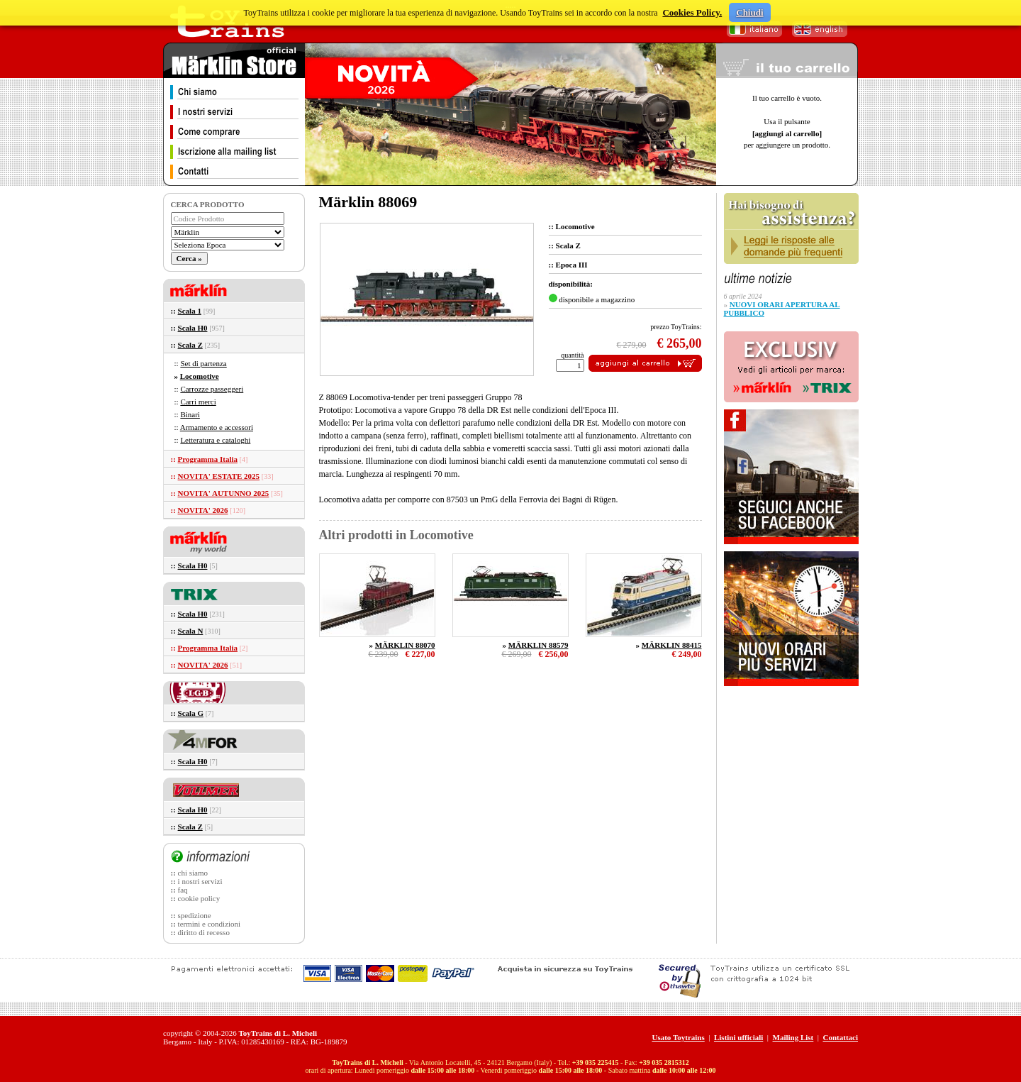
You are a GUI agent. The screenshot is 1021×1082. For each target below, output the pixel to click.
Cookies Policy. (692, 12)
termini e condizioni (209, 924)
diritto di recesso (204, 932)
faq (183, 889)
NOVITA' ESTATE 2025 (219, 476)
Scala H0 (193, 328)
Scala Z (190, 345)
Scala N (190, 630)
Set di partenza (203, 363)
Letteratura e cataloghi (215, 440)
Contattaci (841, 1037)
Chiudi (749, 12)
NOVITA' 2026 (203, 510)
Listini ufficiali (738, 1037)
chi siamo (193, 872)
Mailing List (793, 1037)
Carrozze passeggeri (211, 389)
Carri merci (198, 401)
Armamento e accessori (216, 427)
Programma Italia (208, 459)
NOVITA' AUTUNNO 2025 (223, 493)
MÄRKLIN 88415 (672, 645)
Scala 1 (189, 311)
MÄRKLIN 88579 (538, 645)
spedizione (194, 915)
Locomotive (199, 376)
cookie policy (199, 898)
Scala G (190, 713)
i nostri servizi (200, 881)
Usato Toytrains (678, 1037)
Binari (190, 414)
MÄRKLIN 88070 (405, 645)
